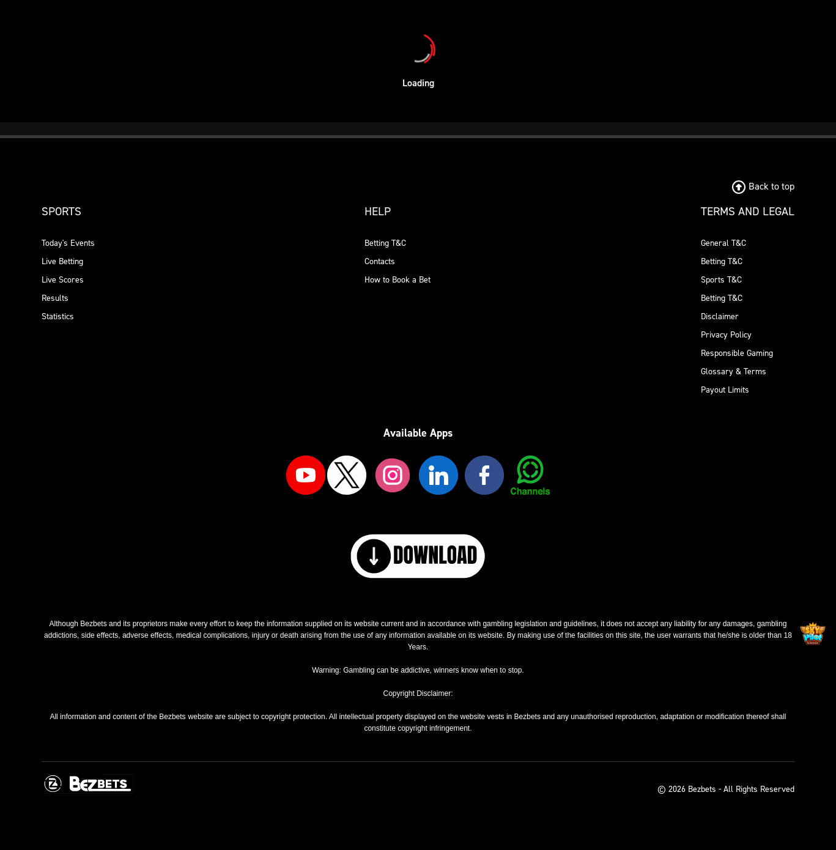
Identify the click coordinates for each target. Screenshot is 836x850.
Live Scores (63, 280)
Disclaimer (720, 316)
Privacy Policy (726, 335)
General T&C (723, 243)
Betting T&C (385, 243)
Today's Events (68, 243)
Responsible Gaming (737, 353)
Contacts (379, 261)
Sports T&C (721, 280)
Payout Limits (725, 390)
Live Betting (62, 261)
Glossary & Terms (733, 371)
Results (55, 298)
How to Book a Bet (397, 280)
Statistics (58, 316)
